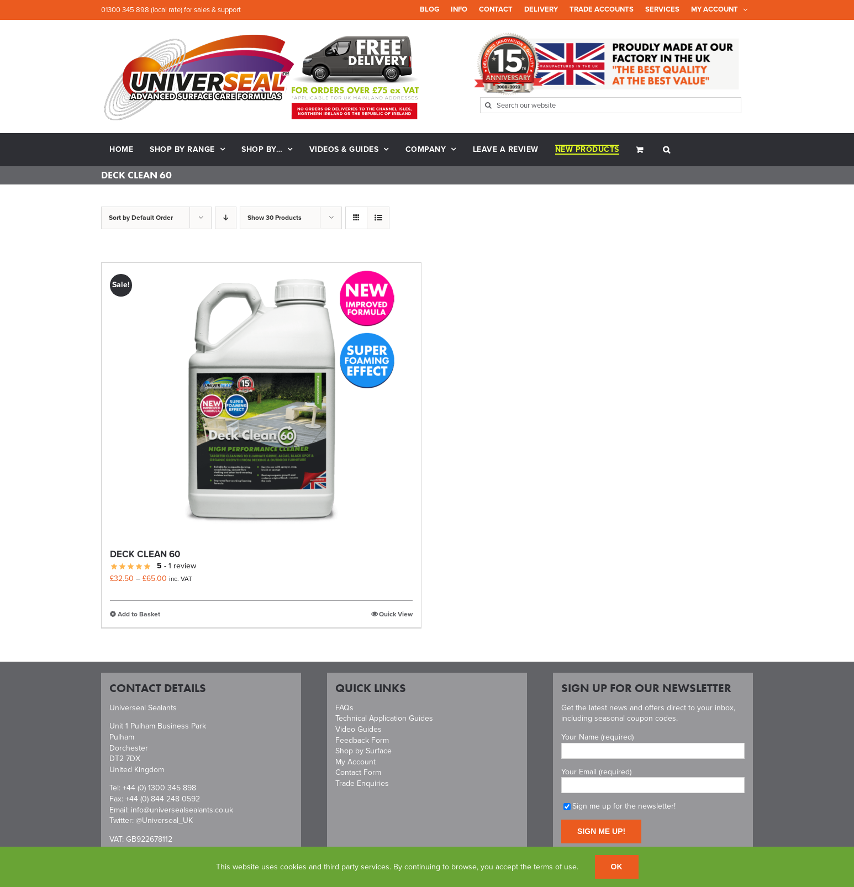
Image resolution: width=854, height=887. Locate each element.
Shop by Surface (363, 751)
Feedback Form (362, 740)
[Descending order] (225, 218)
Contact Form (358, 772)
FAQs (344, 708)
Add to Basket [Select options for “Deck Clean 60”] (139, 614)
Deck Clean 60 (145, 554)
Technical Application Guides (384, 718)
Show (274, 218)
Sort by (141, 218)
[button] (667, 149)
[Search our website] (610, 105)
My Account (355, 762)
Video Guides (358, 729)
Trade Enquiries (362, 783)
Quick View (396, 614)
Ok (617, 866)
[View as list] (378, 218)
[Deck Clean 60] (261, 401)
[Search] (488, 105)
